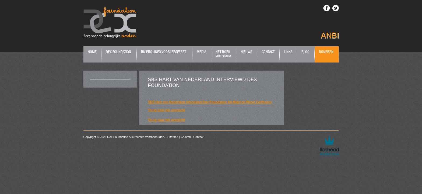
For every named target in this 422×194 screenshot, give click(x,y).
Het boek (223, 53)
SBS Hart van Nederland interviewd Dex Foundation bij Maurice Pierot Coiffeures (210, 102)
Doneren (326, 52)
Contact (268, 52)
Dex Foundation (118, 52)
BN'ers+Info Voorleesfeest (163, 52)
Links (288, 52)
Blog (305, 52)
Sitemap (172, 136)
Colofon (186, 136)
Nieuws (246, 52)
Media (201, 52)
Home (92, 52)
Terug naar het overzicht (166, 110)
